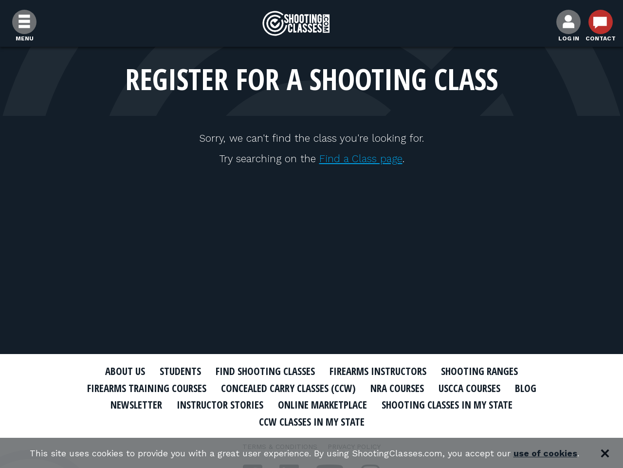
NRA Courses (397, 388)
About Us (125, 371)
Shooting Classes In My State (447, 405)
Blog (525, 388)
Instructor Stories (220, 405)
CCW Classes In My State (312, 422)
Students (180, 371)
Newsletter (136, 405)
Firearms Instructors (378, 371)
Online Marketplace (322, 405)
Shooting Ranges (479, 371)
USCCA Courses (469, 388)
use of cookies (545, 453)
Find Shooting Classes (265, 371)
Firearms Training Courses (146, 388)
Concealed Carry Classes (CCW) (288, 388)
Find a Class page (361, 158)
